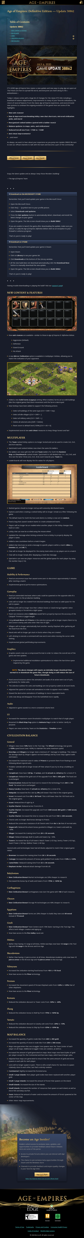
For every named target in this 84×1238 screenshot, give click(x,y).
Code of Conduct (33, 1231)
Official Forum (14, 158)
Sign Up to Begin (42, 1174)
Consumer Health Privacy (59, 1227)
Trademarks (30, 1227)
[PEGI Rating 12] (47, 1216)
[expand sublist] (73, 36)
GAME (13, 36)
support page (57, 285)
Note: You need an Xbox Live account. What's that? (42, 1179)
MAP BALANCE (15, 41)
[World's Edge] (33, 1208)
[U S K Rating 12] (58, 1216)
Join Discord (40, 158)
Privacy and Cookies (42, 1227)
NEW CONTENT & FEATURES (19, 30)
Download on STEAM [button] (18, 242)
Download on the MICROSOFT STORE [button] (25, 194)
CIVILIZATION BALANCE (17, 38)
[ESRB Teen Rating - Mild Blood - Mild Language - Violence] (31, 1217)
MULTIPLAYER (15, 33)
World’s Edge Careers (47, 1231)
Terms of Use (19, 1227)
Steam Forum (27, 158)
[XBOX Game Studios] (52, 1208)
